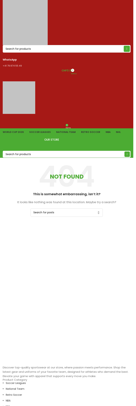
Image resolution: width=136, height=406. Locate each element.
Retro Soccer (14, 395)
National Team (15, 389)
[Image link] (16, 363)
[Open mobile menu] (67, 77)
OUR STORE (66, 140)
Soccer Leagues (16, 383)
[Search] (67, 154)
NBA (8, 400)
